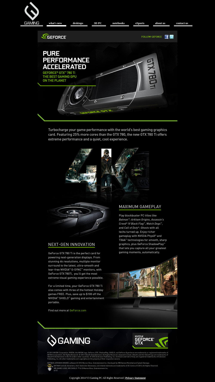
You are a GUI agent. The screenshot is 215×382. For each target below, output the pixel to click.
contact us (182, 23)
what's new (55, 23)
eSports (139, 23)
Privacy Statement (135, 377)
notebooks (118, 23)
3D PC (98, 23)
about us (160, 23)
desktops (78, 23)
